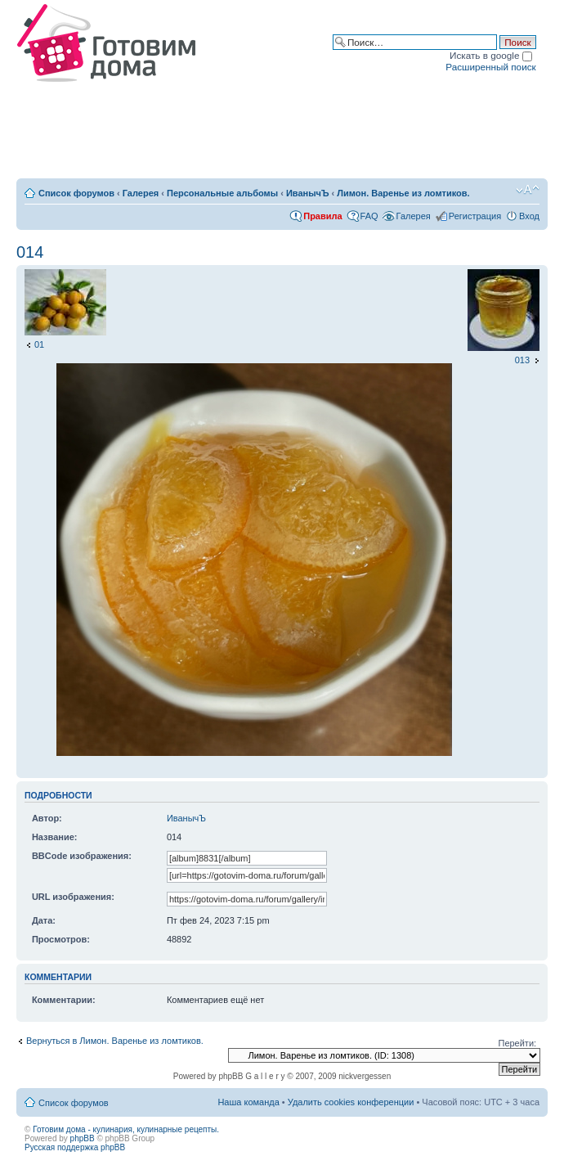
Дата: (44, 920)
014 (29, 252)
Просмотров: (61, 939)
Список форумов (76, 193)
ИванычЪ (307, 193)
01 (39, 344)
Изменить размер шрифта (527, 189)
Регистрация (475, 216)
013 (522, 360)
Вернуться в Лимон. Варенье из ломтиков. (115, 1041)
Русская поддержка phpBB (75, 1147)
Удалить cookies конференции (351, 1102)
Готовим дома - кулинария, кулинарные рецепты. (126, 1129)
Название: (55, 837)
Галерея (141, 193)
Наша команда (248, 1102)
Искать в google (491, 55)
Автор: (47, 818)
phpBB (82, 1138)
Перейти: (517, 1043)
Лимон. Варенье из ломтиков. (403, 193)
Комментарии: (64, 1000)
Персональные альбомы (222, 193)
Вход (529, 216)
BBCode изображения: (82, 856)
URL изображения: (73, 897)
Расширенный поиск (490, 66)
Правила (322, 216)
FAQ (369, 216)
